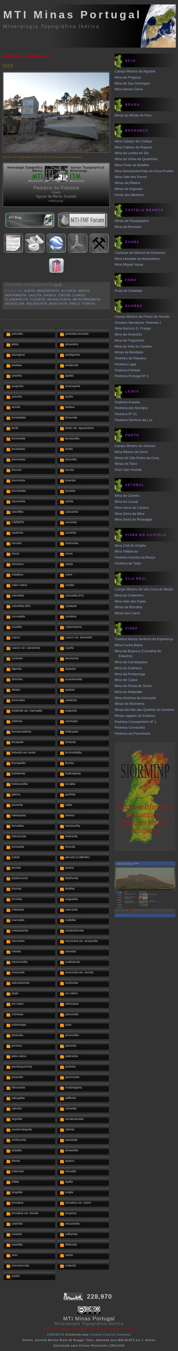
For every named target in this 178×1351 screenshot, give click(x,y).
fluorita (37, 299)
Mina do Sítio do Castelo (133, 346)
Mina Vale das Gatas (130, 601)
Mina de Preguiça (128, 77)
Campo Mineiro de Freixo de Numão (142, 317)
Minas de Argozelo (129, 189)
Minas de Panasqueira (131, 221)
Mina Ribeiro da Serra (131, 452)
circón (64, 295)
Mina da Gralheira (128, 668)
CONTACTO (55, 1334)
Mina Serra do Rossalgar (133, 519)
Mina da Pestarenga (130, 674)
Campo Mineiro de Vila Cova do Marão (144, 589)
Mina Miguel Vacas (129, 264)
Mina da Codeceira (129, 595)
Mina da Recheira (128, 227)
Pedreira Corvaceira (130, 727)
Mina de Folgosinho (129, 340)
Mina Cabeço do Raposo (133, 147)
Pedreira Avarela (127, 402)
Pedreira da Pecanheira (133, 733)
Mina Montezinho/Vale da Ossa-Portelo (144, 171)
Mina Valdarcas (126, 551)
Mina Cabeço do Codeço (133, 141)
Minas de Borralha (128, 607)
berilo (84, 290)
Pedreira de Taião (128, 563)
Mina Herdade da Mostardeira (137, 259)
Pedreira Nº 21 (126, 414)
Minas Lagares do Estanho (135, 716)
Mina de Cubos (126, 680)
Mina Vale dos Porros (131, 177)
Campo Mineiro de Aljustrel (135, 71)
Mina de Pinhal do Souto (133, 686)
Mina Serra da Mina (129, 514)
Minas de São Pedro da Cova (137, 458)
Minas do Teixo (126, 464)
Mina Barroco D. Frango (133, 328)
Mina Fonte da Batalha (132, 165)
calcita (35, 295)
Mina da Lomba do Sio (132, 153)
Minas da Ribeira (127, 183)
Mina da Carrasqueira (131, 662)
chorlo (49, 295)
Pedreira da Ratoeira (26, 56)
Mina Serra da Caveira (132, 508)
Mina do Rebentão (128, 692)
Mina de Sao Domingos (132, 83)
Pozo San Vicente (128, 470)
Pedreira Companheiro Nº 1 (135, 722)
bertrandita (16, 295)
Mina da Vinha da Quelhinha (136, 159)
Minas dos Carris (127, 613)
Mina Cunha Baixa (128, 645)
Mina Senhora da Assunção (135, 698)
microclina (15, 303)
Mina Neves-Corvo (129, 89)
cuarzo (79, 295)
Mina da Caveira (127, 496)
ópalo (74, 303)
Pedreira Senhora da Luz (134, 420)
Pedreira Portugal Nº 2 (132, 376)
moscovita (58, 303)
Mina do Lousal (126, 502)
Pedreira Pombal (127, 370)
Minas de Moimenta (129, 704)
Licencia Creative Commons (110, 1334)
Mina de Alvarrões (128, 334)
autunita (68, 290)
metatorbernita (86, 299)
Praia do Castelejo (128, 291)
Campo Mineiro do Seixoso (135, 446)
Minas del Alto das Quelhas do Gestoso (144, 710)
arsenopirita (48, 290)
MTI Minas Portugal (72, 14)
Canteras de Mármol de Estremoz (140, 253)
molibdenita (36, 303)
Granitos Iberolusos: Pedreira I (138, 323)
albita (29, 290)
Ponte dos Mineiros (129, 195)
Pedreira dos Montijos (131, 408)
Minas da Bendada (129, 352)
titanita (88, 303)
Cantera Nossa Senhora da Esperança (144, 639)
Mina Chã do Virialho (130, 546)
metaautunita (59, 299)
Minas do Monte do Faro (133, 115)
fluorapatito (16, 299)
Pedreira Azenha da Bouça (135, 557)
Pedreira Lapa (125, 364)
